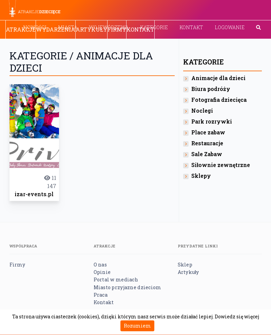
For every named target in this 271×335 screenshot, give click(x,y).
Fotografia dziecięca (219, 99)
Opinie (102, 272)
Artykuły (91, 29)
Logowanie (230, 27)
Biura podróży (210, 88)
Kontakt (191, 27)
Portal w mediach (116, 279)
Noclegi (202, 110)
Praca (101, 295)
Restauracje (207, 143)
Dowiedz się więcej (237, 316)
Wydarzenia (55, 29)
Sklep (185, 264)
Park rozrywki (211, 121)
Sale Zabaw (206, 153)
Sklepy (201, 175)
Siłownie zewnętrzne (220, 164)
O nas (100, 264)
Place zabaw (208, 132)
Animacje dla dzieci (218, 77)
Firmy (117, 29)
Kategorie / (42, 55)
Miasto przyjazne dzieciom (127, 287)
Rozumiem (137, 325)
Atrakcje (21, 29)
